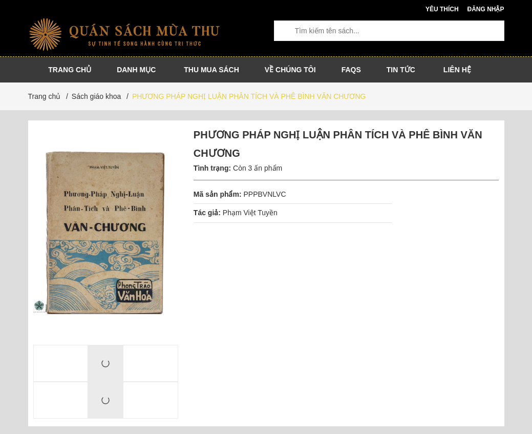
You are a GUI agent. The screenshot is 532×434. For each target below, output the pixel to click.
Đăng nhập (485, 9)
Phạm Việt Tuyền (250, 213)
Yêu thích (442, 9)
